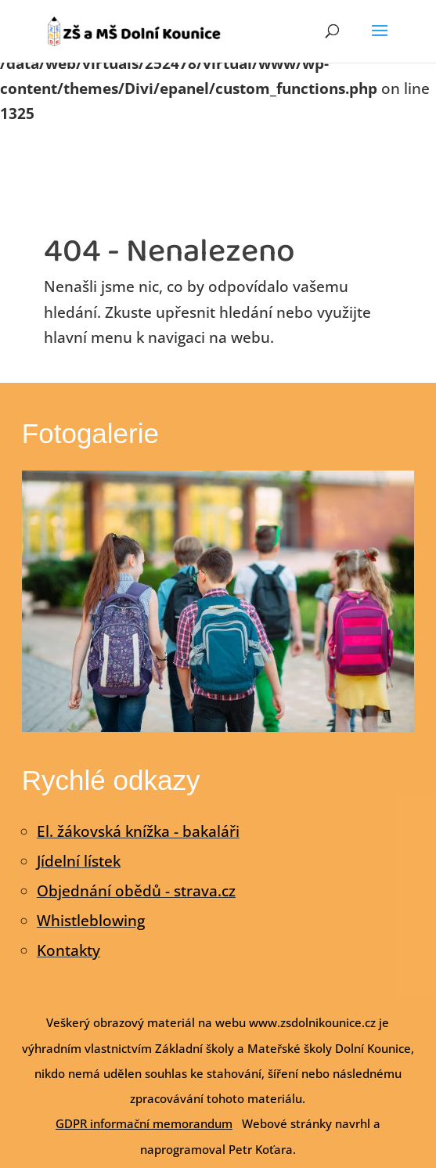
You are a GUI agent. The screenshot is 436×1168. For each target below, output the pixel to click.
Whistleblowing (91, 920)
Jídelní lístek (79, 861)
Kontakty (68, 950)
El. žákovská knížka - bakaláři (138, 831)
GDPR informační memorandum (144, 1123)
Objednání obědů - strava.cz (136, 891)
